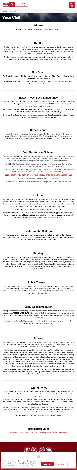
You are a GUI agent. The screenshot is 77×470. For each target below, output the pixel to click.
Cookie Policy (30, 465)
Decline (61, 464)
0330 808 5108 (53, 178)
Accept (47, 464)
